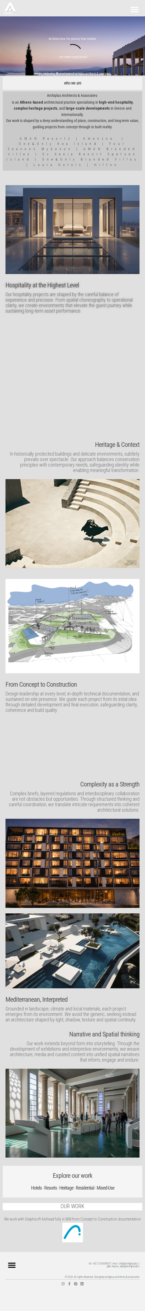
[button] (134, 9)
